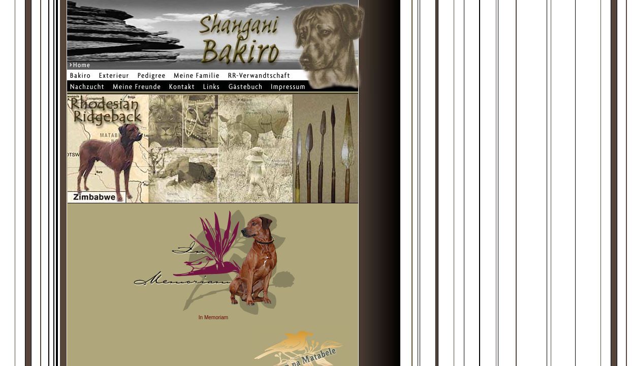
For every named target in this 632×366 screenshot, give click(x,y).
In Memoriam (213, 317)
